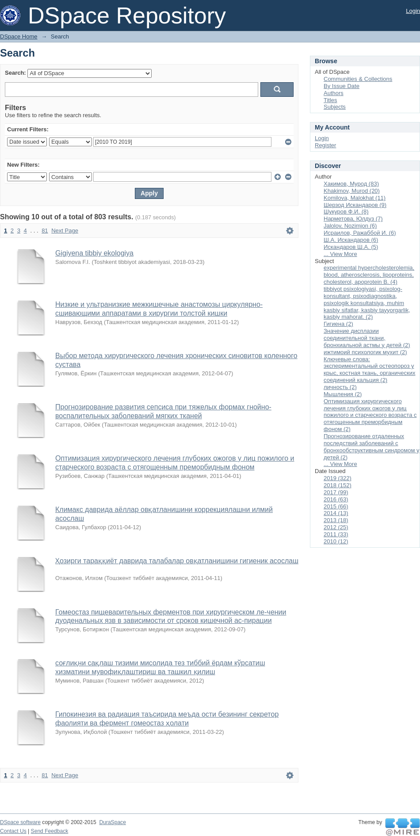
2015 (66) (336, 506)
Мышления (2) (343, 394)
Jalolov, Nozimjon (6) (350, 225)
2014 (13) (336, 513)
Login (413, 11)
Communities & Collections (358, 79)
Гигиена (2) (338, 324)
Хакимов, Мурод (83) (351, 183)
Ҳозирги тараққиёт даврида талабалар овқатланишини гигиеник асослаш (176, 561)
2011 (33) (336, 534)
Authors (334, 93)
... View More (340, 254)
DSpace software (20, 822)
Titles (330, 100)
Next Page (64, 230)
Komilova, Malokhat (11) (355, 198)
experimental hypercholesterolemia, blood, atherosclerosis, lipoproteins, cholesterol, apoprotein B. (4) (369, 274)
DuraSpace (112, 822)
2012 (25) (336, 527)
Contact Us (13, 831)
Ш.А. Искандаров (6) (351, 240)
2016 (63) (336, 499)
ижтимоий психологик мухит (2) (365, 352)
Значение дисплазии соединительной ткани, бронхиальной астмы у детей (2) (367, 338)
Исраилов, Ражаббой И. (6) (360, 232)
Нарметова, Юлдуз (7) (353, 218)
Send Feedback (50, 831)
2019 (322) (337, 478)
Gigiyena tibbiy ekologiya (94, 253)
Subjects (335, 106)
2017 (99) (336, 492)
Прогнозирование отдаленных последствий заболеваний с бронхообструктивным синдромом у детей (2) (371, 447)
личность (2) (340, 387)
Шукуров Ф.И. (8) (346, 211)
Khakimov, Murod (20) (352, 190)
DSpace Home (19, 36)
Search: (15, 72)
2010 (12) (336, 541)
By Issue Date (341, 86)
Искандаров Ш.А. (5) (351, 247)
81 (45, 230)
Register (325, 145)
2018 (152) (337, 485)
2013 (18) (336, 520)
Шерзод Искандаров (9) (355, 205)
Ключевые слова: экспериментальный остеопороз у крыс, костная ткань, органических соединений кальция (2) (369, 370)
